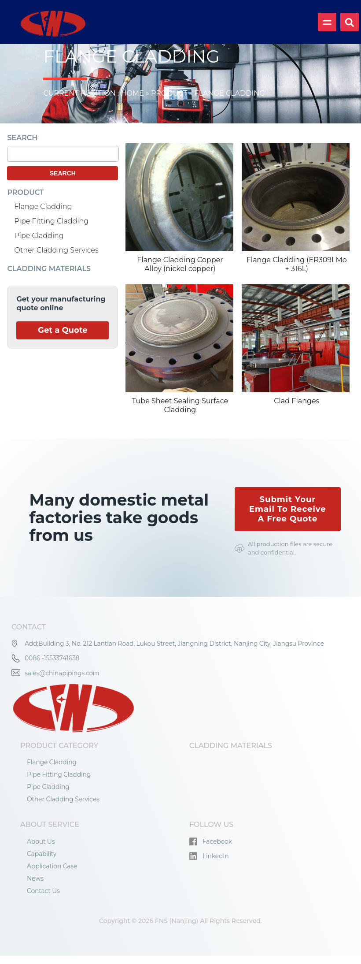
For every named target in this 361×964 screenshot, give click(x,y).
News (35, 878)
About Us (41, 841)
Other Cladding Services (56, 250)
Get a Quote (63, 330)
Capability (41, 854)
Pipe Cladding (38, 235)
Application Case (52, 866)
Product (169, 93)
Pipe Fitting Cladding (51, 221)
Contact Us (43, 891)
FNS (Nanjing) (177, 921)
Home (131, 93)
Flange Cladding (43, 206)
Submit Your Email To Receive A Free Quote (287, 509)
